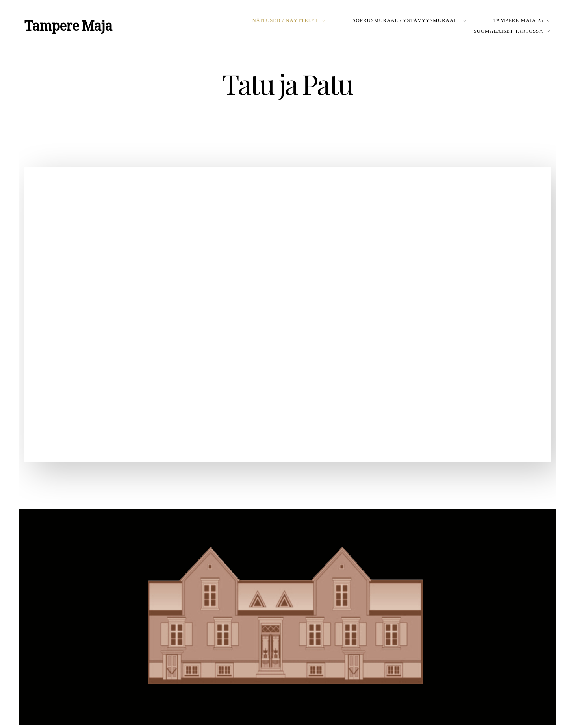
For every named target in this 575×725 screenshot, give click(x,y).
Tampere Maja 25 (518, 20)
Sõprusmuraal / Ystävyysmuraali (405, 20)
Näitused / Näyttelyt (285, 20)
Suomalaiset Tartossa (508, 31)
